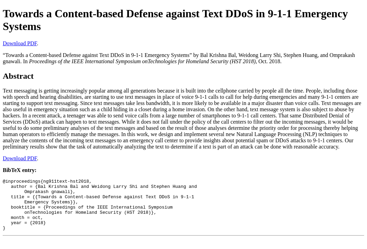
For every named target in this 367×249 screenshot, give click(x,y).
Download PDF (20, 43)
